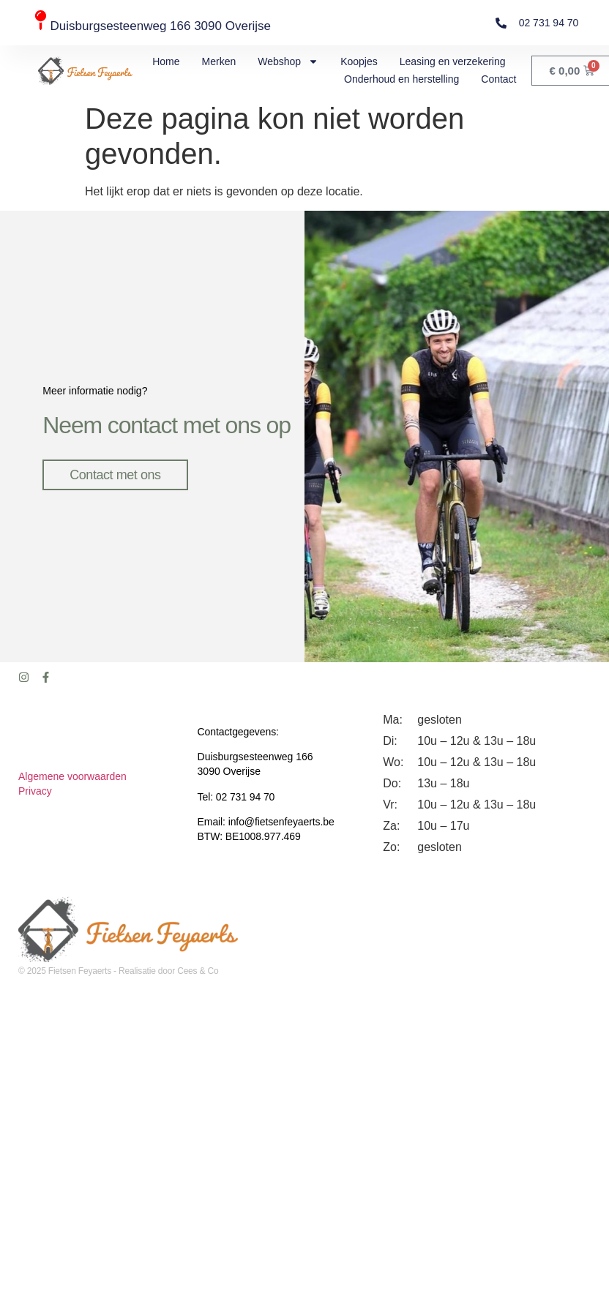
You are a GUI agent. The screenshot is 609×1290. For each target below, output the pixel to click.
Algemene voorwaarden (72, 771)
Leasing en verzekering (453, 61)
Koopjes (359, 61)
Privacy (35, 786)
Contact (498, 79)
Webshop (288, 61)
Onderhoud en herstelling (401, 79)
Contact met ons (116, 472)
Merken (219, 61)
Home (165, 61)
